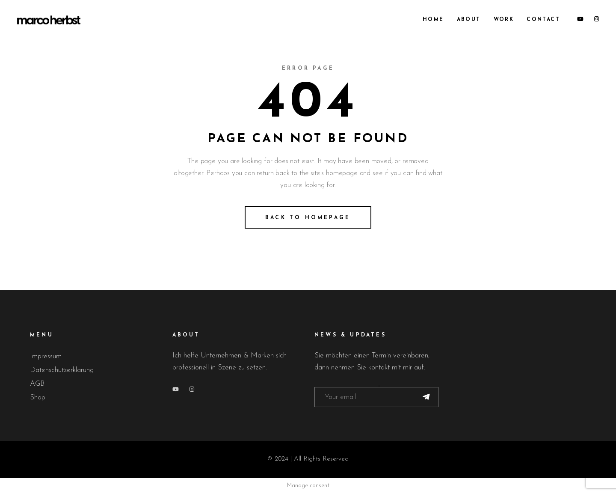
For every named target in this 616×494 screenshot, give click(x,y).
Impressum (46, 356)
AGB (37, 383)
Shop (37, 397)
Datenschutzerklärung (62, 370)
